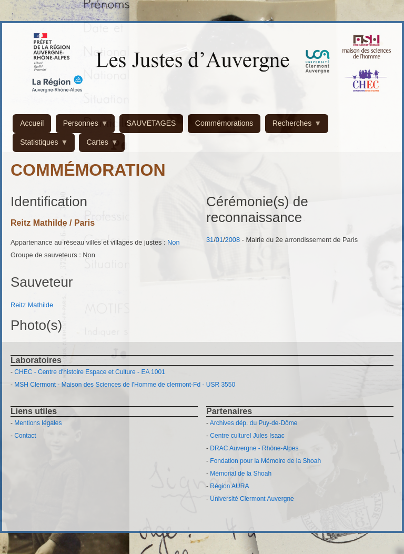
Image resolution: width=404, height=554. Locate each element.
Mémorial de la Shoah (240, 473)
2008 (232, 240)
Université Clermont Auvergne (252, 498)
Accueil (32, 123)
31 (210, 240)
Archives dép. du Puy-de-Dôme (254, 423)
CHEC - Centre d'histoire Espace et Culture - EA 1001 (89, 372)
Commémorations (224, 123)
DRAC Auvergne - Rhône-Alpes (254, 448)
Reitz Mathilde (32, 305)
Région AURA (229, 486)
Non (173, 242)
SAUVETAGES (151, 123)
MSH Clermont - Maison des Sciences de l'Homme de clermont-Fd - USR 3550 (124, 384)
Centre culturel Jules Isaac (247, 435)
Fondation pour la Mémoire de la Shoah (265, 461)
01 (219, 240)
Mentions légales (38, 423)
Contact (25, 435)
